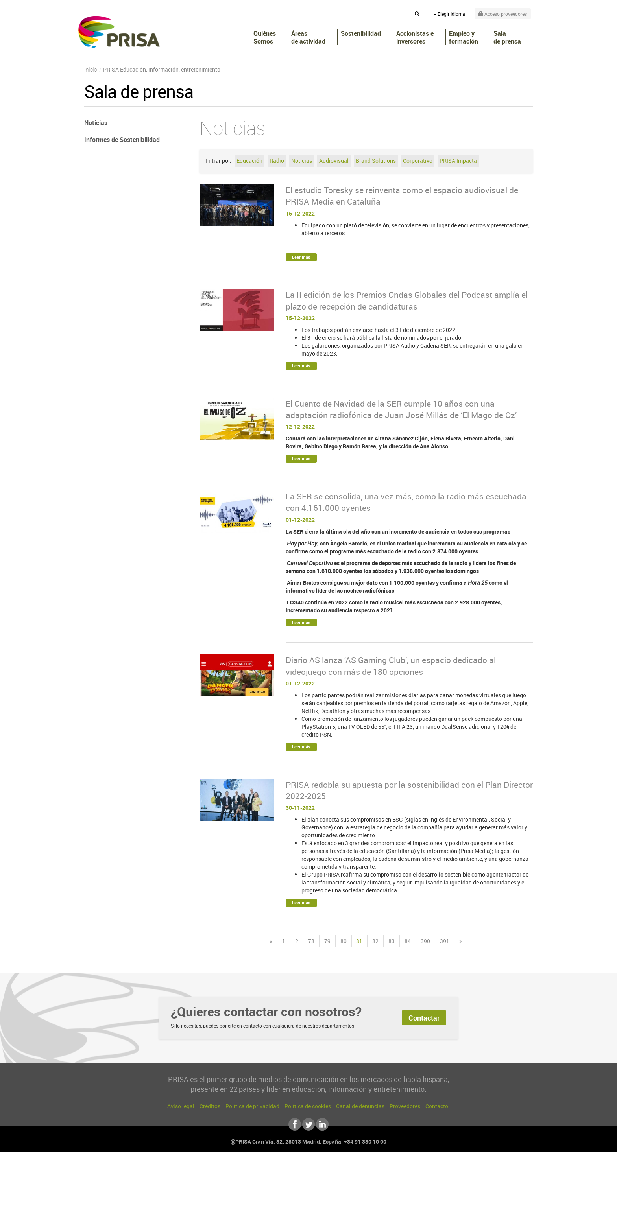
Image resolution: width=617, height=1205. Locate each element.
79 (327, 941)
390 (425, 941)
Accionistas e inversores (415, 37)
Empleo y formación (463, 37)
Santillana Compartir (335, 1170)
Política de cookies (307, 1106)
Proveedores (405, 1106)
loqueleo (392, 1194)
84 (408, 941)
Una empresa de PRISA (148, 1176)
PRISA (119, 32)
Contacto (436, 1106)
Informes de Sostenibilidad (122, 139)
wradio (295, 1182)
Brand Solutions (376, 160)
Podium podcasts (291, 1194)
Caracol (448, 1170)
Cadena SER (369, 1170)
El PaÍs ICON (325, 1194)
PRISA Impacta (458, 160)
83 (391, 941)
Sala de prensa (507, 37)
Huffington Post (229, 1182)
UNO (272, 1182)
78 (311, 941)
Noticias (301, 160)
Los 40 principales (256, 1170)
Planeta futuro (413, 1182)
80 (343, 941)
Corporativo (417, 160)
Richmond (213, 1194)
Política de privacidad (252, 1106)
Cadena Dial (355, 1182)
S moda (358, 1194)
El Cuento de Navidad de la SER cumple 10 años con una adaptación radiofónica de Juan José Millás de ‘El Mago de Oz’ (401, 409)
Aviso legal (180, 1106)
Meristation (430, 1194)
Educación (249, 160)
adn (419, 1170)
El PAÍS (218, 1170)
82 (375, 941)
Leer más (301, 257)
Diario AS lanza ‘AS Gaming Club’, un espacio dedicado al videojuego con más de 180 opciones (391, 665)
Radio (277, 160)
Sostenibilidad (361, 33)
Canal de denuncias (360, 1106)
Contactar (424, 1018)
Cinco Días (325, 1182)
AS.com (394, 1170)
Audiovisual (334, 160)
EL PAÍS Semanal (384, 1182)
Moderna (252, 1194)
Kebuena (441, 1182)
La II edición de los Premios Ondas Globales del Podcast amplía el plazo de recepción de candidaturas (407, 300)
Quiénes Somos (264, 37)
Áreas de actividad (308, 37)
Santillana (293, 1170)
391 (444, 941)
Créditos (210, 1106)
